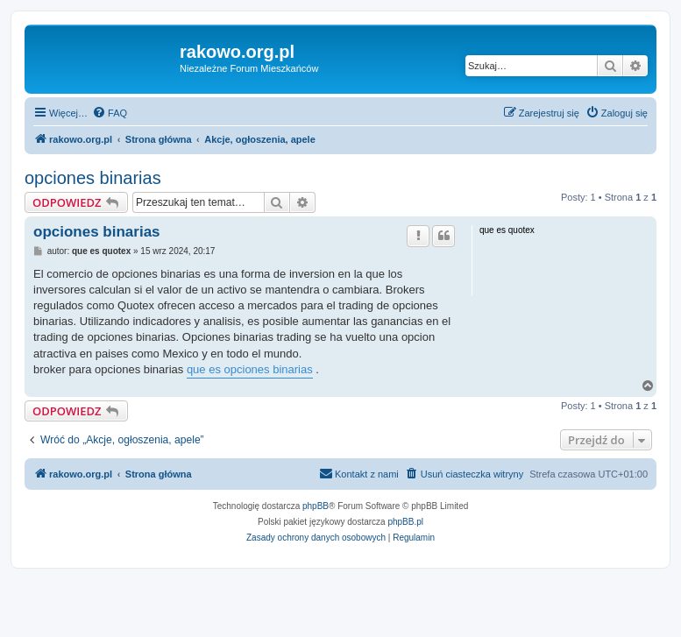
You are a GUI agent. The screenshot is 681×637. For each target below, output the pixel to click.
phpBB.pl (405, 522)
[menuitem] (109, 113)
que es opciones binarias (250, 369)
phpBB (315, 506)
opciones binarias (93, 178)
